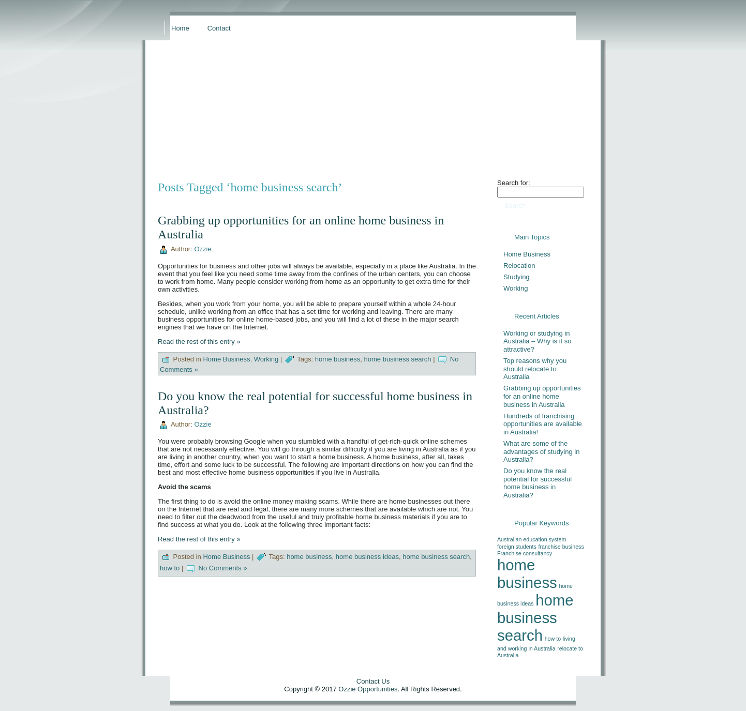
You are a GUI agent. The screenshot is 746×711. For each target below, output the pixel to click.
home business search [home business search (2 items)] (535, 618)
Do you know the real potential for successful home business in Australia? (537, 483)
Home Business (226, 359)
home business (337, 359)
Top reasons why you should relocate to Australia (534, 369)
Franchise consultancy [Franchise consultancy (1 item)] (524, 553)
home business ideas (367, 557)
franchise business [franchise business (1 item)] (561, 546)
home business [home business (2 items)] (527, 573)
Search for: (513, 183)
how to (170, 568)
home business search (397, 359)
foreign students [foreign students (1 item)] (516, 546)
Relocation (519, 265)
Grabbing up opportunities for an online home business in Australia (542, 396)
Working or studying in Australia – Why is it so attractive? (537, 341)
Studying (516, 277)
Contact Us (373, 681)
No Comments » (223, 568)
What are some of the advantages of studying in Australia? (541, 451)
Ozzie (202, 249)
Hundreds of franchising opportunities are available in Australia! (542, 424)
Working (266, 359)
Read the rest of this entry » (199, 341)
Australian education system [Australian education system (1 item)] (531, 539)
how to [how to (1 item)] (553, 639)
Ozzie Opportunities (367, 689)
